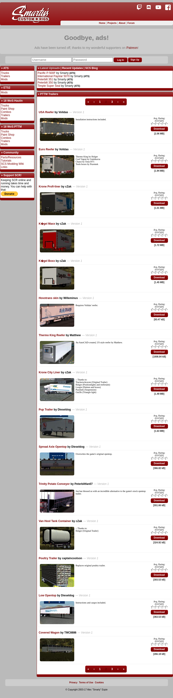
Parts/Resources (11, 157)
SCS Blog (91, 68)
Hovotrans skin (49, 298)
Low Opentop (47, 595)
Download (159, 129)
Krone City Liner (49, 372)
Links (4, 167)
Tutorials (6, 160)
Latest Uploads (50, 68)
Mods (4, 79)
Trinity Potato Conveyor (54, 484)
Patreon (132, 48)
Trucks (5, 73)
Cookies (99, 682)
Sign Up (135, 60)
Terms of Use (86, 682)
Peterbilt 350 (45, 82)
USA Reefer (46, 112)
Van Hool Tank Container (55, 521)
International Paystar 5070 (54, 76)
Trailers (5, 76)
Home (102, 23)
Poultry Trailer (48, 558)
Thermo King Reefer (52, 335)
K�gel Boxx (47, 260)
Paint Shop (7, 108)
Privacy (73, 682)
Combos (6, 112)
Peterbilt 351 (45, 79)
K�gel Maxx (47, 223)
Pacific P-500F (46, 73)
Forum (131, 23)
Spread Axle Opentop (53, 446)
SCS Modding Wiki (12, 163)
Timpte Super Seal (49, 85)
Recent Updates (72, 68)
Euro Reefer (46, 149)
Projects (112, 23)
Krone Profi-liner (49, 186)
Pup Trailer (46, 409)
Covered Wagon (49, 632)
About (122, 23)
